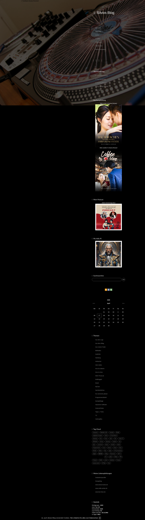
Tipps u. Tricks (99, 412)
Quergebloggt (99, 401)
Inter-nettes (98, 365)
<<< (94, 303)
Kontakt (97, 38)
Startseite (98, 28)
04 (118, 312)
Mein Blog (98, 31)
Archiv (97, 35)
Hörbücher (98, 361)
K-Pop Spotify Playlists (101, 86)
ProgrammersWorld (101, 397)
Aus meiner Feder (100, 347)
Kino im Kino (99, 372)
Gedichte (98, 354)
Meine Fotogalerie (100, 49)
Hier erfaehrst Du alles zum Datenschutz (84, 518)
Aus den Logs (99, 340)
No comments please (101, 394)
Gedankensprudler (100, 477)
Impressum (98, 42)
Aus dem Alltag (99, 343)
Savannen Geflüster (101, 404)
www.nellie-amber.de (101, 488)
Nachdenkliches (99, 390)
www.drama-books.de (101, 484)
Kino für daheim (99, 368)
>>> (123, 303)
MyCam (97, 386)
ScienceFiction (99, 408)
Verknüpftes (98, 419)
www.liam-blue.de (100, 492)
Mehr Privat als (99, 376)
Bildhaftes (98, 350)
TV (96, 415)
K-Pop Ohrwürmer (100, 79)
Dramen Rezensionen (101, 75)
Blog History (98, 90)
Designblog (98, 481)
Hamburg (98, 358)
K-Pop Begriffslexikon (101, 83)
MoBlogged (98, 379)
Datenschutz (99, 46)
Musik (97, 383)
